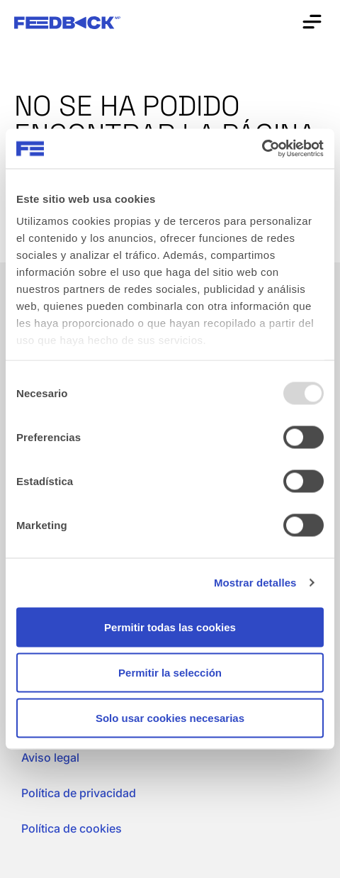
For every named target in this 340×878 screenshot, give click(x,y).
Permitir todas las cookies (170, 627)
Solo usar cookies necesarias (170, 717)
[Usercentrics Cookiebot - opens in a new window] (262, 149)
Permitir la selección (170, 672)
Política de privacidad (78, 793)
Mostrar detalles (255, 583)
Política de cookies (71, 828)
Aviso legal (50, 757)
